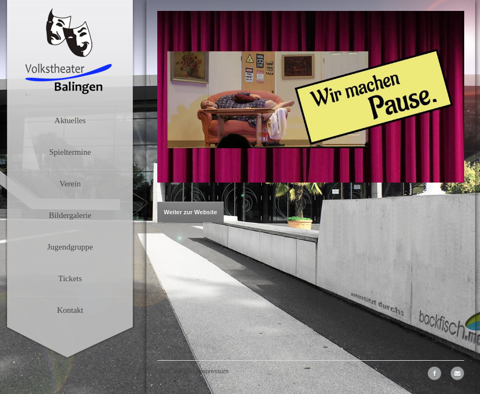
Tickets (70, 278)
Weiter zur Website (190, 212)
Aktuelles (70, 120)
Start (163, 371)
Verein (70, 183)
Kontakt (70, 310)
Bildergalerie (70, 215)
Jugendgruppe (70, 247)
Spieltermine (70, 152)
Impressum (213, 371)
